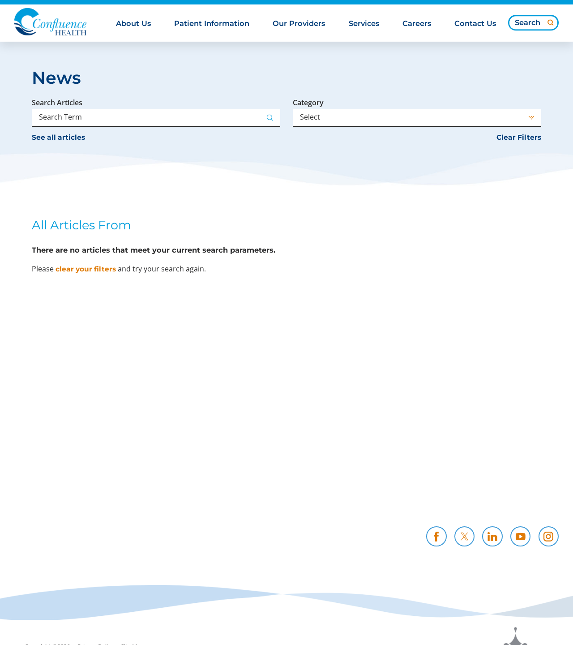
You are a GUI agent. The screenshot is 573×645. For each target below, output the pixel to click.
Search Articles (57, 102)
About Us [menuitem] (133, 24)
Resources (302, 501)
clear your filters (86, 269)
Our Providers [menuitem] (299, 24)
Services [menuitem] (364, 24)
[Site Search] (550, 22)
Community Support (230, 501)
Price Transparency (227, 490)
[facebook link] (436, 536)
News (202, 511)
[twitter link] (464, 536)
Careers (389, 490)
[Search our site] (533, 23)
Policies (297, 490)
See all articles (58, 137)
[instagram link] (549, 536)
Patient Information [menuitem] (211, 24)
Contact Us (488, 501)
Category (308, 102)
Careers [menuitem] (416, 24)
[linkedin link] (492, 536)
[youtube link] (520, 536)
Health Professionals (505, 490)
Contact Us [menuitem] (475, 24)
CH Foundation (403, 501)
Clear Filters (518, 137)
